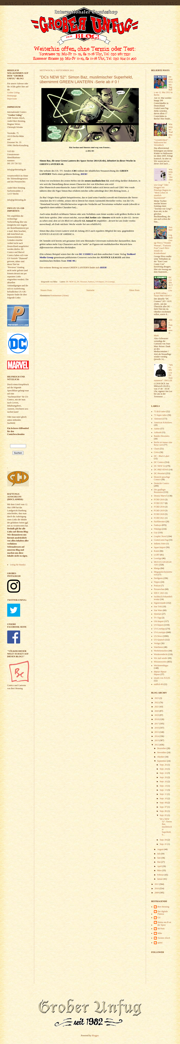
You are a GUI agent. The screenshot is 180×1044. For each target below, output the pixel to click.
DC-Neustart (82, 282)
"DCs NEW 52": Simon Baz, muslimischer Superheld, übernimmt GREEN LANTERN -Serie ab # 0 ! (86, 79)
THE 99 (71, 260)
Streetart (157, 614)
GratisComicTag (161, 540)
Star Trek (158, 606)
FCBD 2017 (159, 503)
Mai (159, 862)
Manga (157, 568)
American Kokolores (163, 422)
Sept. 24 (163, 769)
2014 (157, 736)
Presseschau (159, 589)
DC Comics (159, 462)
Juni (159, 858)
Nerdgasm (158, 578)
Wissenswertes (160, 661)
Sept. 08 (163, 802)
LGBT (156, 554)
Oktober (161, 757)
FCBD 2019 (159, 510)
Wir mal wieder (160, 658)
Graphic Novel (160, 536)
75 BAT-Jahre (160, 411)
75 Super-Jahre (160, 415)
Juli (159, 853)
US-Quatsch (159, 639)
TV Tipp (157, 617)
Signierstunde (160, 603)
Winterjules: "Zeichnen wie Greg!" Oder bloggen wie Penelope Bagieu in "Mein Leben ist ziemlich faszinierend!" (163, 183)
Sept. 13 (163, 790)
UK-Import (159, 621)
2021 (157, 706)
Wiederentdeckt (160, 654)
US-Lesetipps (160, 632)
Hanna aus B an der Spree (164, 923)
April (159, 866)
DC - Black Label (161, 456)
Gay (156, 532)
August (160, 849)
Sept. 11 (163, 794)
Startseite (90, 290)
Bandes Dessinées (161, 436)
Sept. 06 (163, 811)
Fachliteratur (159, 521)
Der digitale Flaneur (163, 912)
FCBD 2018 (159, 506)
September (162, 761)
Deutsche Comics (161, 483)
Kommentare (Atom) (59, 295)
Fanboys (91, 282)
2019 (157, 715)
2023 (157, 698)
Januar (160, 879)
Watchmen (158, 647)
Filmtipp (157, 529)
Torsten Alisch (164, 938)
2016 (157, 727)
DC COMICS (86, 254)
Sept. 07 (163, 807)
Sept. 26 (163, 764)
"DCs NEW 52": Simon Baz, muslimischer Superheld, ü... (165, 827)
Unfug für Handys (18, 564)
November (162, 752)
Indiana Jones (160, 543)
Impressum (12, 98)
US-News (158, 636)
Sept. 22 (163, 773)
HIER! (84, 174)
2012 (157, 744)
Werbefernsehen (161, 650)
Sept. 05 (163, 815)
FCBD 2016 (159, 499)
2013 (157, 740)
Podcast (157, 585)
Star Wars (158, 610)
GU (159, 917)
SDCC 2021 (159, 593)
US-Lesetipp (110, 282)
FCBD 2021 (159, 518)
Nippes (157, 582)
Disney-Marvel (160, 495)
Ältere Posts (134, 290)
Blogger (95, 1035)
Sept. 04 (163, 840)
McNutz (161, 928)
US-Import (99, 282)
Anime (157, 428)
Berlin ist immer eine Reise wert (163, 443)
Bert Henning (163, 906)
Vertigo (157, 643)
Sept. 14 (163, 786)
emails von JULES (162, 678)
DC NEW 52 (71, 282)
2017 (157, 723)
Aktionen (158, 418)
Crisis (156, 452)
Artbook (157, 432)
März (159, 870)
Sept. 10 (163, 798)
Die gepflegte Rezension (160, 490)
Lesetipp (157, 558)
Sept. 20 (163, 777)
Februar (160, 875)
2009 (157, 892)
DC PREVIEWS (161, 469)
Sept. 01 (163, 844)
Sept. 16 (163, 781)
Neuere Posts (46, 290)
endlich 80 (158, 684)
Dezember (161, 748)
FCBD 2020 (159, 514)
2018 (157, 719)
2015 (157, 732)
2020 (157, 711)
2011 (157, 884)
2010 (157, 888)
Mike (160, 933)
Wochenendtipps (161, 665)
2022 (157, 702)
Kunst (156, 551)
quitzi (160, 942)
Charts (156, 448)
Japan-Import (159, 547)
